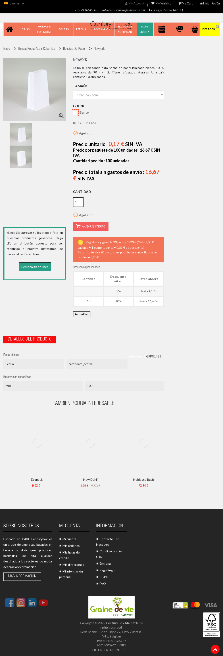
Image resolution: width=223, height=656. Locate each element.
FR (94, 650)
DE (112, 650)
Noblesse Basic (143, 479)
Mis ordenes (71, 545)
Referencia (136, 356)
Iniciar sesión (210, 3)
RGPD (104, 577)
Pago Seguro (108, 570)
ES (106, 650)
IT (124, 650)
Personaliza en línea (34, 267)
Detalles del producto (30, 339)
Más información (22, 577)
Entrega (105, 563)
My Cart (186, 3)
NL (118, 650)
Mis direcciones (73, 564)
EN (100, 650)
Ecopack (37, 479)
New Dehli (90, 479)
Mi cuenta (69, 539)
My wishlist (161, 3)
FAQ (103, 583)
